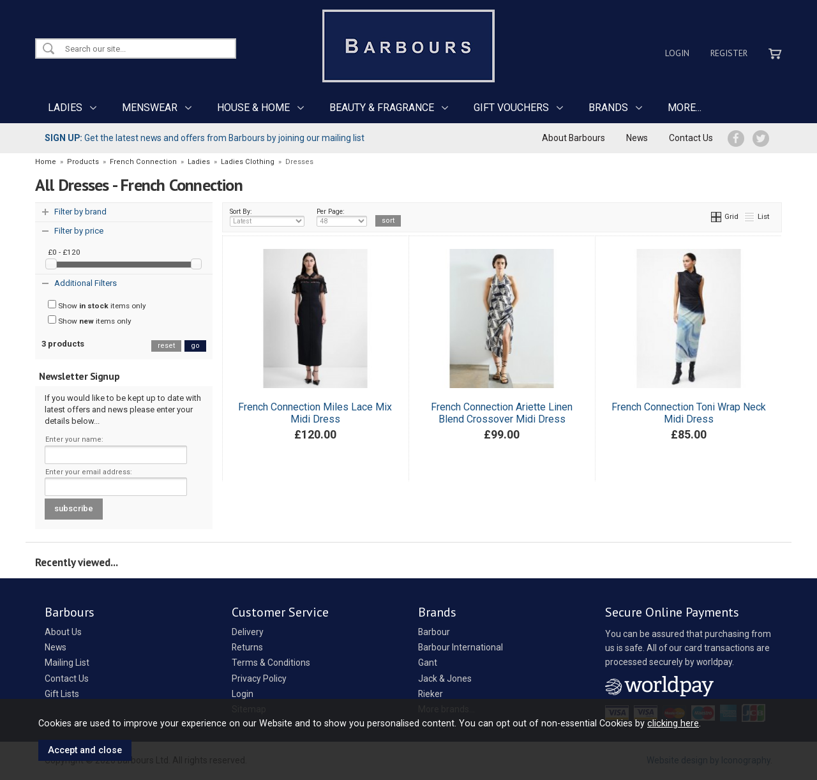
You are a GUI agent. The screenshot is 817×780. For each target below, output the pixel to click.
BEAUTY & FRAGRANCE (381, 107)
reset (166, 345)
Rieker (430, 694)
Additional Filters (85, 283)
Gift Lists (62, 694)
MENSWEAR (149, 107)
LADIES (65, 107)
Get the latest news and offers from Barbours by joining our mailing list (204, 138)
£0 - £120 (64, 252)
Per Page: (342, 217)
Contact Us (691, 138)
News (637, 138)
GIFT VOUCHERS (511, 107)
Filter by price (78, 231)
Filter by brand (80, 211)
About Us (63, 632)
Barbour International (460, 647)
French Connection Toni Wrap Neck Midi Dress (688, 413)
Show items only (97, 305)
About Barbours (573, 138)
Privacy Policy (259, 678)
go (195, 345)
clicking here (673, 723)
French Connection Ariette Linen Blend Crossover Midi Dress (502, 413)
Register (728, 53)
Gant (427, 662)
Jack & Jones (445, 678)
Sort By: (267, 217)
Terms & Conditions (271, 662)
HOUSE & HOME (253, 107)
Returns (247, 647)
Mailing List (67, 662)
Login (677, 53)
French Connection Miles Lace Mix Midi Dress (315, 413)
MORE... (684, 107)
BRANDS (608, 107)
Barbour (434, 632)
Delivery (248, 632)
